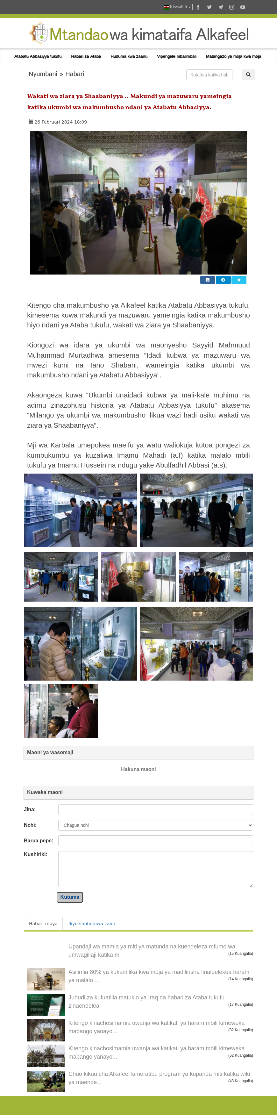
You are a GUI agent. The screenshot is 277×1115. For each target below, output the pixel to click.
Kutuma (70, 897)
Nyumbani (43, 74)
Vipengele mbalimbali (176, 56)
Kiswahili (177, 7)
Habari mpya (43, 923)
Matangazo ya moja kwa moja (233, 56)
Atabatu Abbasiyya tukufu (37, 56)
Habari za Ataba (86, 56)
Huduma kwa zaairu (128, 56)
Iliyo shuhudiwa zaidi (91, 923)
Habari (74, 74)
